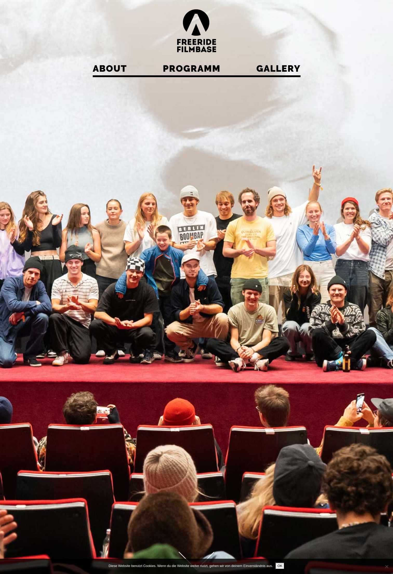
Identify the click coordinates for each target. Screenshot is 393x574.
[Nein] (386, 566)
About (110, 68)
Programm (192, 68)
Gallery (278, 68)
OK (279, 566)
